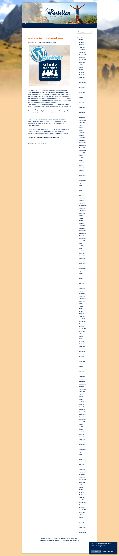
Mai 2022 (81, 160)
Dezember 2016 (82, 321)
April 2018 (81, 281)
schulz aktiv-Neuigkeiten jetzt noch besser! (46, 38)
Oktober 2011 (82, 477)
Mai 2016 (81, 338)
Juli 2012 (81, 454)
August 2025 (82, 62)
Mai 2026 (81, 39)
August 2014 (82, 391)
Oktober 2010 (82, 507)
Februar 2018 (82, 286)
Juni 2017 (81, 306)
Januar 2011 (82, 499)
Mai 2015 (81, 369)
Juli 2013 (81, 424)
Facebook (44, 540)
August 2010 (82, 512)
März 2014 (81, 404)
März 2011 (81, 494)
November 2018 (82, 263)
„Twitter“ (61, 119)
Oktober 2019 (82, 235)
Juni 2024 (81, 97)
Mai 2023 (81, 130)
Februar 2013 (82, 436)
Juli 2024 (81, 95)
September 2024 (82, 89)
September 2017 (82, 298)
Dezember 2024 (82, 82)
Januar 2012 (82, 469)
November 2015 (82, 353)
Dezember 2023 (82, 112)
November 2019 (82, 233)
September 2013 (82, 419)
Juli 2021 (81, 185)
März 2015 (81, 374)
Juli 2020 (81, 215)
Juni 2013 (81, 426)
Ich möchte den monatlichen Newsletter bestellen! (44, 137)
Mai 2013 (81, 429)
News (57, 540)
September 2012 (82, 449)
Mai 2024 (81, 100)
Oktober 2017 (82, 296)
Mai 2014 (81, 399)
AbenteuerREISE (34, 125)
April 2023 (81, 132)
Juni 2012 (81, 457)
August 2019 (82, 240)
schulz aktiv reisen (51, 42)
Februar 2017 (82, 316)
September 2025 (82, 59)
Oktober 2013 (82, 416)
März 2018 (81, 283)
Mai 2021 (81, 190)
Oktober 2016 (82, 326)
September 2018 (82, 268)
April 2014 (81, 401)
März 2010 (81, 525)
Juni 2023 (81, 127)
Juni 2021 (81, 188)
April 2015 (81, 371)
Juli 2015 (81, 364)
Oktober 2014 (82, 386)
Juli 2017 (81, 303)
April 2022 (81, 162)
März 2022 (81, 165)
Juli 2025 (81, 64)
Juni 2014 (81, 396)
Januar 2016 (82, 348)
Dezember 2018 (82, 260)
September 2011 (82, 479)
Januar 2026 (82, 49)
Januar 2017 (82, 318)
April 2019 (81, 250)
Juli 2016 (81, 333)
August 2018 (82, 270)
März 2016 (81, 343)
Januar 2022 (82, 170)
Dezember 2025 (82, 52)
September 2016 (82, 328)
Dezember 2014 (82, 381)
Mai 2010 (81, 520)
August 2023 (82, 122)
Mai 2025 (81, 69)
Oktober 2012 (82, 447)
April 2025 (81, 72)
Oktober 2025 (82, 57)
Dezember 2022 (82, 142)
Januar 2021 (82, 200)
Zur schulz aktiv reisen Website (37, 26)
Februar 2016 (82, 346)
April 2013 (81, 431)
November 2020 (82, 205)
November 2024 (82, 84)
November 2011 (82, 474)
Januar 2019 (82, 258)
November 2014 (82, 384)
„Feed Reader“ (59, 104)
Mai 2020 (81, 220)
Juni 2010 (81, 517)
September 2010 (82, 509)
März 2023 (81, 135)
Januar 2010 (82, 527)
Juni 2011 (81, 487)
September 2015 (82, 359)
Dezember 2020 (82, 203)
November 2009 (82, 532)
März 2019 (81, 253)
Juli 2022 (81, 155)
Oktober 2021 (82, 177)
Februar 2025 (82, 77)
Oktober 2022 (82, 147)
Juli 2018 (81, 273)
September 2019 (82, 238)
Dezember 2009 (82, 530)
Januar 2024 (82, 110)
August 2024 (82, 92)
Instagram (51, 540)
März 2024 (81, 105)
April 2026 (81, 42)
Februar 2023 (82, 137)
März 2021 (81, 195)
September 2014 (82, 389)
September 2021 (82, 180)
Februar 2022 (82, 167)
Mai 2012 (81, 459)
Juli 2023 (81, 125)
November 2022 (82, 145)
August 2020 (82, 213)
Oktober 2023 (82, 117)
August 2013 (82, 421)
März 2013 (81, 434)
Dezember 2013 (82, 411)
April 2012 (81, 462)
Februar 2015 (82, 376)
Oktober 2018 (82, 265)
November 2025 (82, 54)
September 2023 (82, 120)
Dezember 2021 (82, 172)
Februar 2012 (82, 467)
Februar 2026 (82, 47)
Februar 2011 (82, 497)
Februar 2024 (82, 107)
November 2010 (82, 504)
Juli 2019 (81, 243)
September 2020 (82, 210)
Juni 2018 (81, 276)
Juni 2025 (81, 67)
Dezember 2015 (82, 351)
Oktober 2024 (82, 87)
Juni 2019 (81, 245)
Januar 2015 (82, 379)
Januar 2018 (82, 288)
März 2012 (81, 464)
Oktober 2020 (82, 208)
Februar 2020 (82, 225)
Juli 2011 (81, 484)
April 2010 (81, 522)
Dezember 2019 (82, 230)
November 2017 (82, 293)
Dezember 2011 (82, 472)
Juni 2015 (81, 366)
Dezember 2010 (82, 502)
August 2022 (82, 152)
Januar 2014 (82, 409)
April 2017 (81, 311)
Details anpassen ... (108, 551)
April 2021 (81, 193)
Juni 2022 (81, 157)
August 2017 (82, 301)
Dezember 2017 (82, 291)
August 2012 (82, 452)
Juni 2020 (81, 218)
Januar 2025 (82, 79)
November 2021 (82, 175)
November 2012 (82, 444)
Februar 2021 (82, 198)
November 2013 (82, 414)
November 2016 (82, 323)
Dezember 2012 (82, 442)
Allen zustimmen (96, 551)
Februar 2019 (82, 255)
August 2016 (82, 331)
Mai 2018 (81, 278)
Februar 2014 (82, 406)
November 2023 (82, 115)
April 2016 (81, 341)
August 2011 (82, 482)
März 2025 (81, 74)
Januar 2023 (82, 140)
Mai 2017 (81, 308)
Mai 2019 (81, 248)
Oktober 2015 (82, 356)
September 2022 (82, 150)
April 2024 (81, 102)
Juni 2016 (81, 336)
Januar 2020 (82, 228)
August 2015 (82, 361)
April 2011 (81, 492)
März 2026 (81, 44)
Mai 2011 (81, 489)
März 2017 (81, 313)
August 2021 (82, 183)
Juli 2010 (81, 514)
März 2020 (81, 223)
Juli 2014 (81, 394)
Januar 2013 (82, 439)
